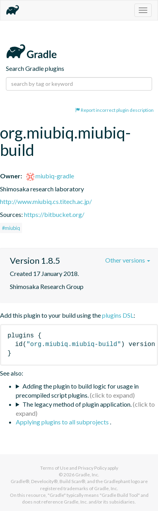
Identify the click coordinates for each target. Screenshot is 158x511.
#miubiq (11, 228)
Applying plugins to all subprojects (63, 422)
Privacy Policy (92, 468)
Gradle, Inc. (87, 475)
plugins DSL (118, 315)
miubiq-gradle (50, 176)
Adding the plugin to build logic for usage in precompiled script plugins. (77, 390)
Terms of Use (54, 468)
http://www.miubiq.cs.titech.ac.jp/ (46, 201)
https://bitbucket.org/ (54, 214)
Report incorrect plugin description (114, 110)
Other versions (127, 260)
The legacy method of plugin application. (77, 404)
